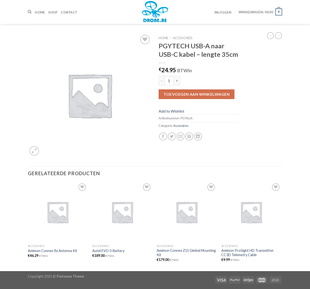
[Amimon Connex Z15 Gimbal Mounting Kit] (187, 212)
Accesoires (183, 38)
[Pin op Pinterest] (189, 136)
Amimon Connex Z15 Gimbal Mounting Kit (186, 252)
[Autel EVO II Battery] (122, 212)
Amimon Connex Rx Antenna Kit (52, 251)
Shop (52, 12)
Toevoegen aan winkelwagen (196, 94)
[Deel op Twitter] (172, 136)
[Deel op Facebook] (163, 136)
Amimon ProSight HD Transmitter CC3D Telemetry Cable (247, 252)
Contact (69, 12)
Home (40, 12)
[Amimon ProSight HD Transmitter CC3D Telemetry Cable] (251, 212)
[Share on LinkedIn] (198, 136)
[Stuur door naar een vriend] (181, 136)
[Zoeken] (29, 11)
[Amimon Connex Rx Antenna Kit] (58, 212)
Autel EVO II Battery (108, 251)
